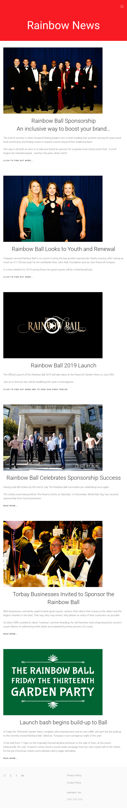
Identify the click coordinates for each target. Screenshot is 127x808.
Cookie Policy (74, 782)
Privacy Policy (74, 775)
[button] (122, 6)
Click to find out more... (18, 160)
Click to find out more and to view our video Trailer (35, 389)
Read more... (10, 506)
